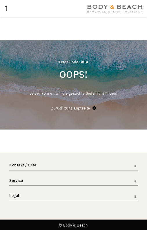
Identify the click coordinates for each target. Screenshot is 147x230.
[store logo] (114, 8)
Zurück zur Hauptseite (73, 107)
